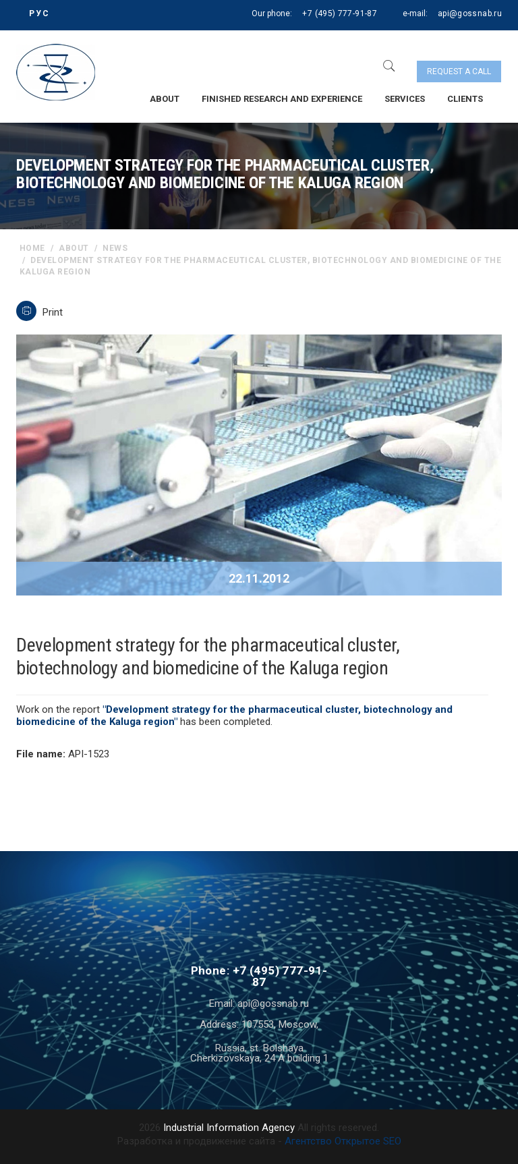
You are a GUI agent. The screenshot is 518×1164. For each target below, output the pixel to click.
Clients (465, 99)
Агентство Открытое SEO (343, 1141)
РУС (39, 13)
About (164, 99)
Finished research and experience (282, 99)
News (115, 248)
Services (404, 99)
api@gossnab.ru (470, 13)
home (32, 248)
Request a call (459, 71)
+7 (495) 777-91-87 (339, 13)
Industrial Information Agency (229, 1128)
